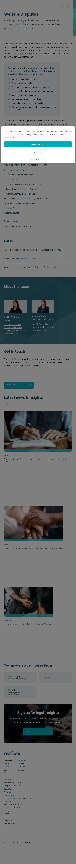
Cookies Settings (38, 159)
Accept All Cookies (38, 144)
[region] (38, 144)
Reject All (38, 153)
